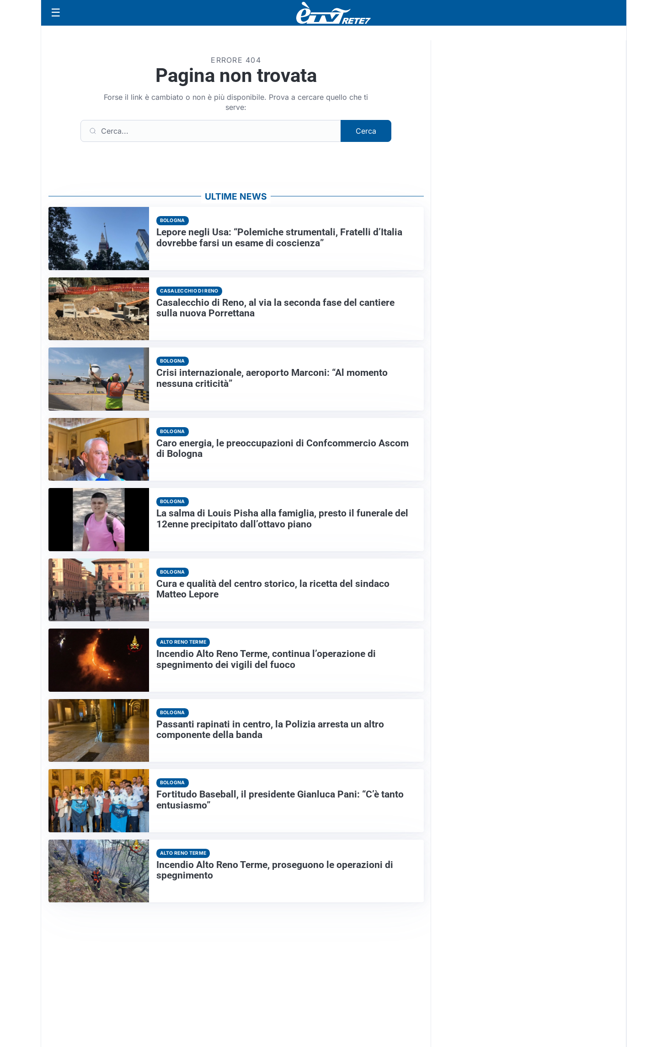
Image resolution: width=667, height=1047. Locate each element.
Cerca (366, 131)
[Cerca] (210, 131)
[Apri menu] (55, 12)
